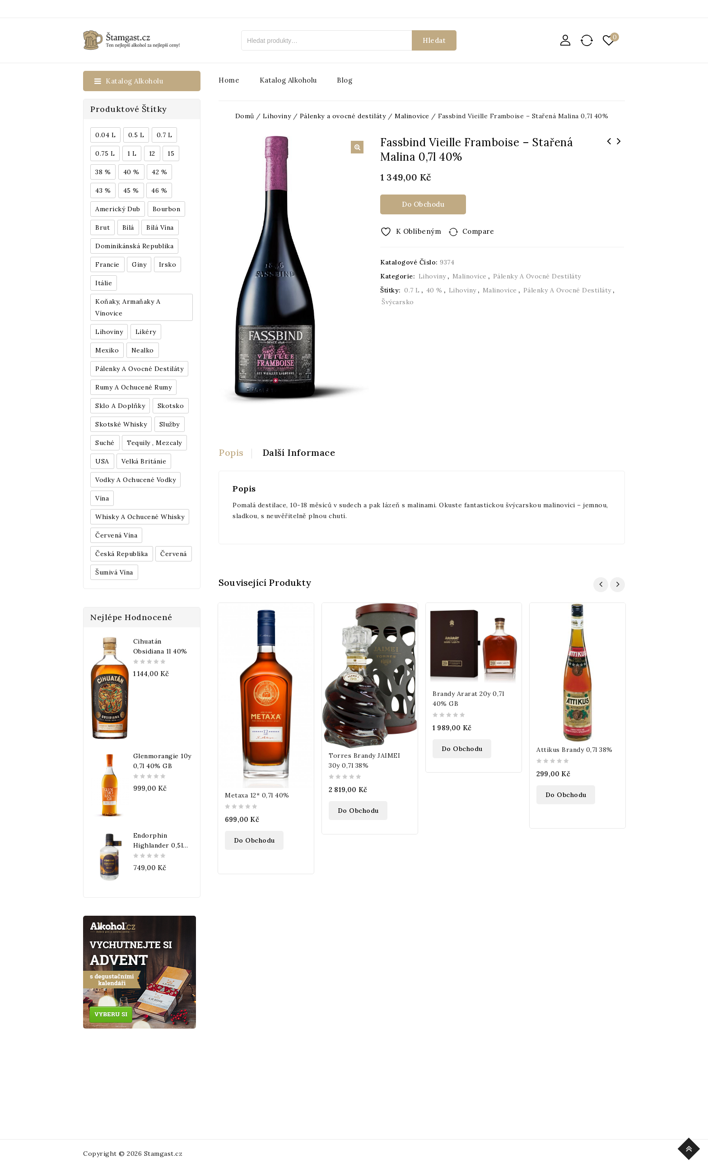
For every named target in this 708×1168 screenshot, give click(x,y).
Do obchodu (423, 204)
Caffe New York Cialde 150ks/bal (619, 147)
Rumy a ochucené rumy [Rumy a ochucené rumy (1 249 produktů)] (133, 387)
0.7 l (412, 290)
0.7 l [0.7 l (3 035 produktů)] (164, 135)
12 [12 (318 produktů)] (152, 153)
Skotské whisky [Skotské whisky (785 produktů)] (121, 424)
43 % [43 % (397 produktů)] (103, 190)
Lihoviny (432, 276)
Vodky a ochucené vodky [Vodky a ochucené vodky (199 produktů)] (135, 480)
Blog (344, 80)
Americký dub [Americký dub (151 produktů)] (117, 209)
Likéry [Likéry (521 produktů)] (145, 332)
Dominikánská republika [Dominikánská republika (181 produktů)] (134, 246)
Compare (478, 231)
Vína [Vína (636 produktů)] (102, 498)
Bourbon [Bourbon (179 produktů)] (167, 209)
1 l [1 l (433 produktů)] (132, 153)
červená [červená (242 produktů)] (173, 554)
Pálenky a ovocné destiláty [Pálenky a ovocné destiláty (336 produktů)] (139, 369)
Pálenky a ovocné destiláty (537, 276)
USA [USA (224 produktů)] (102, 461)
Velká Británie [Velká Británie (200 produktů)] (143, 461)
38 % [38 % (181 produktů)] (103, 172)
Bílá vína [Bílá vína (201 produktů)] (160, 227)
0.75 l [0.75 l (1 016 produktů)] (105, 153)
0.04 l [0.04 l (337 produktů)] (105, 135)
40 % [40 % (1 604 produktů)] (131, 172)
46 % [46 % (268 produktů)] (159, 190)
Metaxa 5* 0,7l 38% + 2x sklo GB (609, 147)
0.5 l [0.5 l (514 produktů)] (136, 135)
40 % (434, 290)
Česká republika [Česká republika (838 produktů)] (121, 554)
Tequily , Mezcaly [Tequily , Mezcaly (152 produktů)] (154, 443)
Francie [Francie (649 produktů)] (107, 264)
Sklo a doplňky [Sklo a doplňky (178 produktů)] (120, 406)
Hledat (434, 40)
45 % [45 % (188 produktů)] (131, 190)
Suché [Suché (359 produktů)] (105, 443)
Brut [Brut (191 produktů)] (102, 227)
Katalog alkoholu (288, 80)
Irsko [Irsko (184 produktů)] (168, 264)
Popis (231, 452)
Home (229, 80)
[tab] (235, 452)
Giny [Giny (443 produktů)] (139, 264)
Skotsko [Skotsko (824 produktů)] (171, 406)
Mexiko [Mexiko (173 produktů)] (107, 350)
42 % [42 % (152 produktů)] (159, 172)
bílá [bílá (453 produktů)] (128, 227)
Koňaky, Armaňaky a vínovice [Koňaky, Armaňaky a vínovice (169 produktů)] (127, 307)
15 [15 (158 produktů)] (171, 153)
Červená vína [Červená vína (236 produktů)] (116, 535)
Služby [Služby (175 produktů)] (169, 424)
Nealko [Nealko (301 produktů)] (142, 350)
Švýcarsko (398, 302)
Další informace (298, 452)
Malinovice (469, 276)
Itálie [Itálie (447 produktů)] (103, 283)
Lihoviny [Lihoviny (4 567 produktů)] (109, 332)
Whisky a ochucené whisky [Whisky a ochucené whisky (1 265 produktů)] (139, 517)
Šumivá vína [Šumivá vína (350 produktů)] (114, 572)
